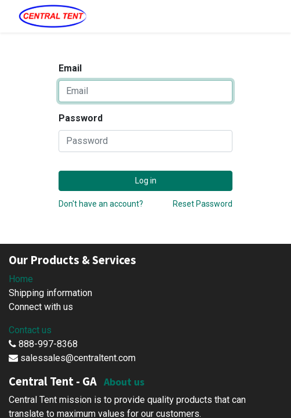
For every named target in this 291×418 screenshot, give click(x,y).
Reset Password (202, 203)
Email (70, 68)
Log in (146, 180)
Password (81, 118)
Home (21, 278)
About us (124, 381)
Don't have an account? (101, 203)
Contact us (30, 330)
